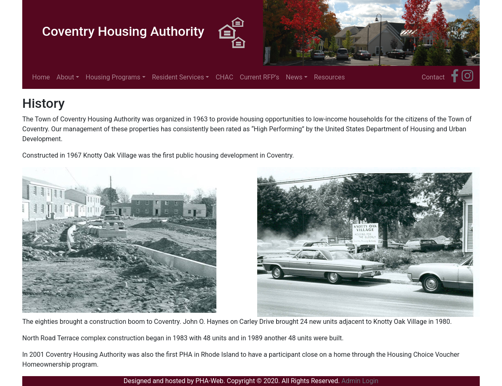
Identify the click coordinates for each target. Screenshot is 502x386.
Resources (329, 77)
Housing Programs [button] (113, 77)
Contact (433, 77)
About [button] (65, 77)
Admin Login (359, 381)
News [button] (294, 77)
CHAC (224, 77)
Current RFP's (259, 77)
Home (42, 76)
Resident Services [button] (178, 77)
